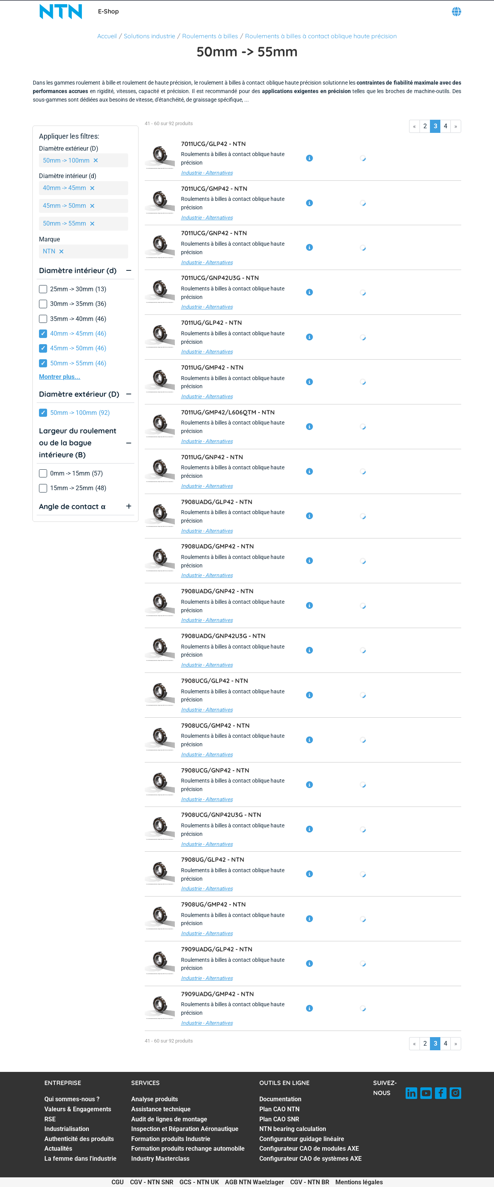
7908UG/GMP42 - (213, 904)
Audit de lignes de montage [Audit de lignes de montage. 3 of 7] (169, 1119)
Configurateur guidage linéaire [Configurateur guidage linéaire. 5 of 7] (301, 1139)
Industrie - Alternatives (207, 173)
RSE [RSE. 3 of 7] (50, 1119)
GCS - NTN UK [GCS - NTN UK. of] (199, 1182)
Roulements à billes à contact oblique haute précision (321, 36)
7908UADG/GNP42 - (217, 591)
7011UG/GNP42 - (212, 457)
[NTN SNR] (61, 11)
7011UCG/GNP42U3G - (220, 278)
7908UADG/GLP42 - (216, 502)
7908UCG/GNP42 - (215, 770)
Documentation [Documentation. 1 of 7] (280, 1099)
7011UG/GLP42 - (211, 322)
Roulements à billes (210, 36)
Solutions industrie (149, 36)
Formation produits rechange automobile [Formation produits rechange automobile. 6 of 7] (188, 1148)
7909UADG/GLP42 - (216, 949)
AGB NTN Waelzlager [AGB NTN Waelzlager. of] (254, 1182)
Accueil (107, 36)
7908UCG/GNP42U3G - (221, 815)
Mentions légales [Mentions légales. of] (359, 1182)
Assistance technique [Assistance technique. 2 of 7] (161, 1109)
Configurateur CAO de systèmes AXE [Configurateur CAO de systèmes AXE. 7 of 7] (310, 1158)
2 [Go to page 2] (425, 126)
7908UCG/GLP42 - (214, 680)
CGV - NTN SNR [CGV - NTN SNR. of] (151, 1182)
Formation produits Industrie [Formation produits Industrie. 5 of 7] (170, 1139)
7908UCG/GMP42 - (215, 725)
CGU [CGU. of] (118, 1182)
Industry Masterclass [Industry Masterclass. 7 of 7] (160, 1158)
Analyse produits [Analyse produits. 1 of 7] (154, 1099)
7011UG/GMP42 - (212, 367)
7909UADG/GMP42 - (217, 994)
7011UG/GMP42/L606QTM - (228, 412)
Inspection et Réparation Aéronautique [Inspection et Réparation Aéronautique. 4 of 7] (185, 1129)
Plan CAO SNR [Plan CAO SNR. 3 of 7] (279, 1119)
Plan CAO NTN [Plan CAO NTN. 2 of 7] (279, 1109)
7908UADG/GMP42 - (217, 546)
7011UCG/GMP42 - (214, 188)
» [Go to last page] (455, 126)
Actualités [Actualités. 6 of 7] (58, 1148)
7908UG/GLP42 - (212, 859)
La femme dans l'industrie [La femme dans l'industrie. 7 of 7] (80, 1158)
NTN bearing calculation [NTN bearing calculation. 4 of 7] (292, 1129)
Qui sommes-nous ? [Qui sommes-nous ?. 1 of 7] (72, 1099)
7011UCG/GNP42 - (214, 233)
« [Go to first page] (414, 126)
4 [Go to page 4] (445, 126)
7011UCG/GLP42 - (213, 144)
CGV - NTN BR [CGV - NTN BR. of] (309, 1182)
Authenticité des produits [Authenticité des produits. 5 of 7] (79, 1139)
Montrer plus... (59, 376)
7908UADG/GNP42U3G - (223, 636)
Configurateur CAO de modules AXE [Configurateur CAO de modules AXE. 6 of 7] (309, 1148)
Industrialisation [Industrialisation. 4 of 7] (66, 1129)
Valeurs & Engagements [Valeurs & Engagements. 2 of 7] (77, 1109)
